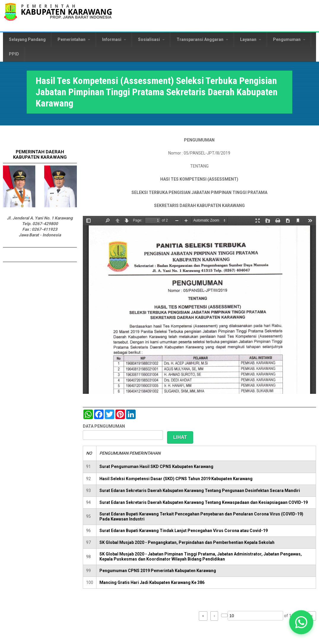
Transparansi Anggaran (202, 39)
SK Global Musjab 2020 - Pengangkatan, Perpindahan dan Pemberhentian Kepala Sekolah (186, 542)
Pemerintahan (74, 39)
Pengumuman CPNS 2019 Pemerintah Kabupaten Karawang (157, 570)
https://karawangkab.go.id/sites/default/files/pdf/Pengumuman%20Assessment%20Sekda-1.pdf (199, 305)
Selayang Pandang (27, 39)
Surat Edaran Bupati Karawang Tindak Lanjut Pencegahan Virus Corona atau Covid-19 (183, 530)
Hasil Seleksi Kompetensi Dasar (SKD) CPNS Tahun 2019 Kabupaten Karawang (176, 478)
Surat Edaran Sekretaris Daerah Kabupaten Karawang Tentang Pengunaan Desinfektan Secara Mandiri (199, 490)
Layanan (250, 39)
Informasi (114, 39)
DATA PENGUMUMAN (104, 426)
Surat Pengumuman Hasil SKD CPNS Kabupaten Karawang (156, 466)
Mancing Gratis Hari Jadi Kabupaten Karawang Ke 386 (151, 582)
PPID (14, 54)
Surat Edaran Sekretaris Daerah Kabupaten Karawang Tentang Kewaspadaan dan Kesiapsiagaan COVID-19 (203, 502)
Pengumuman (289, 39)
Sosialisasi (151, 39)
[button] (301, 622)
